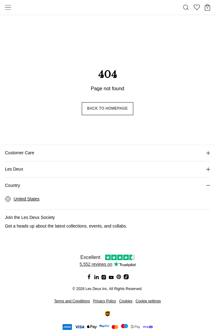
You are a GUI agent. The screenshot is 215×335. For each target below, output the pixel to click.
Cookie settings (148, 301)
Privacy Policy (104, 301)
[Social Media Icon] (89, 276)
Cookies (125, 301)
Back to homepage (107, 108)
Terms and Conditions (72, 301)
